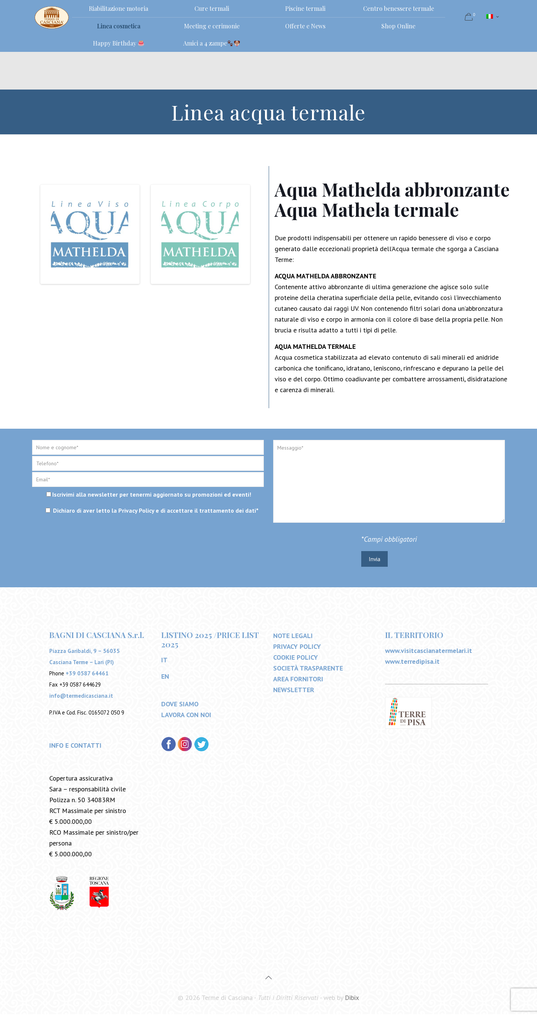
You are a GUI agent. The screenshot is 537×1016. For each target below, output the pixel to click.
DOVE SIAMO (180, 705)
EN (165, 678)
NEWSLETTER (293, 691)
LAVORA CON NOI (186, 716)
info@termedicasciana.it (81, 697)
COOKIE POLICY (295, 659)
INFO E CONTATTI (75, 747)
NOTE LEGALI (293, 637)
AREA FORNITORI (298, 680)
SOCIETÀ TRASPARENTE (308, 670)
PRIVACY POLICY (297, 648)
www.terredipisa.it (412, 663)
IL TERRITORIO (414, 636)
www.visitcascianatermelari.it (428, 652)
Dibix (352, 999)
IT (164, 661)
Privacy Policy (136, 510)
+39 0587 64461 (87, 675)
